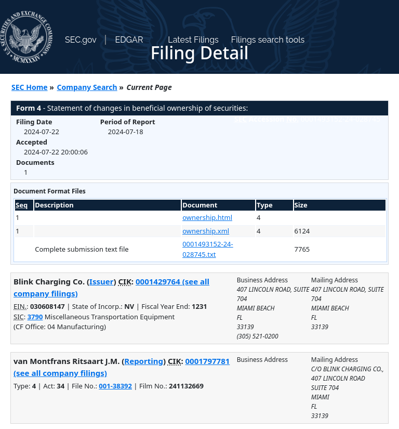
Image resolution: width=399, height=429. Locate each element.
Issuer (101, 281)
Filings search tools (268, 40)
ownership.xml (205, 231)
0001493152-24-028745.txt (207, 249)
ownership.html (207, 217)
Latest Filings (193, 40)
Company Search (87, 87)
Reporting (143, 361)
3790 (35, 316)
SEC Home (29, 87)
